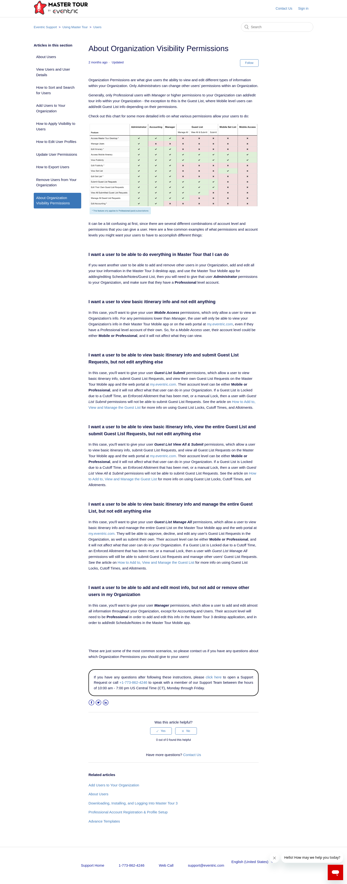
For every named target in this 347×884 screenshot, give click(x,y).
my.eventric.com (220, 324)
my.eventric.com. (163, 384)
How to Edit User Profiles (56, 142)
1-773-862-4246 (131, 865)
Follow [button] (249, 63)
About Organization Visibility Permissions (53, 200)
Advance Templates (104, 821)
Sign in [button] (303, 8)
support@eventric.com (206, 865)
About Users (46, 57)
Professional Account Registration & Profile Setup (128, 812)
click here (213, 677)
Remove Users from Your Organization (56, 182)
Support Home (92, 865)
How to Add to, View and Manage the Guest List (156, 562)
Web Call (166, 865)
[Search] (277, 27)
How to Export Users (52, 167)
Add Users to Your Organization (50, 108)
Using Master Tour (75, 27)
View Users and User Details (53, 72)
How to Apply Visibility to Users (55, 126)
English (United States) (250, 862)
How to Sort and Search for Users (55, 90)
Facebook (91, 703)
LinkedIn (106, 703)
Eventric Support (45, 27)
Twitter (98, 703)
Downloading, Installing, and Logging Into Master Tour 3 (133, 803)
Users (97, 27)
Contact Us (284, 8)
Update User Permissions (56, 154)
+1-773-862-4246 (133, 682)
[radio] (161, 731)
